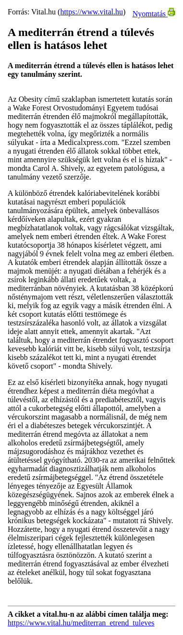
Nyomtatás (154, 14)
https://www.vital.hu (91, 12)
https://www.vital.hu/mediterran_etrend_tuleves (81, 623)
